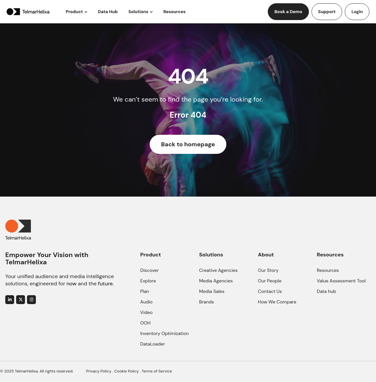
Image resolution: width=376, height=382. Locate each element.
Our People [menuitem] (270, 281)
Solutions (138, 11)
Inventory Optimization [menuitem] (164, 333)
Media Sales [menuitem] (211, 291)
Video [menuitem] (146, 312)
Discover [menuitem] (149, 270)
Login (357, 11)
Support (327, 11)
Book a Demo (288, 11)
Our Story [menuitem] (268, 270)
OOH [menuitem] (145, 323)
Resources (174, 11)
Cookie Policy (126, 371)
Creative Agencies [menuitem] (218, 270)
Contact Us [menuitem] (270, 291)
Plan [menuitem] (144, 291)
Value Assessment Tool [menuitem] (341, 281)
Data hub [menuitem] (326, 291)
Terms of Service (157, 371)
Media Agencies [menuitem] (216, 281)
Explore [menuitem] (148, 281)
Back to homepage (188, 144)
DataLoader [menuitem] (152, 344)
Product (74, 11)
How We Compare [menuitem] (277, 302)
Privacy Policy (98, 371)
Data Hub (108, 11)
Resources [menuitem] (328, 270)
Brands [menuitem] (206, 302)
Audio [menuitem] (146, 302)
